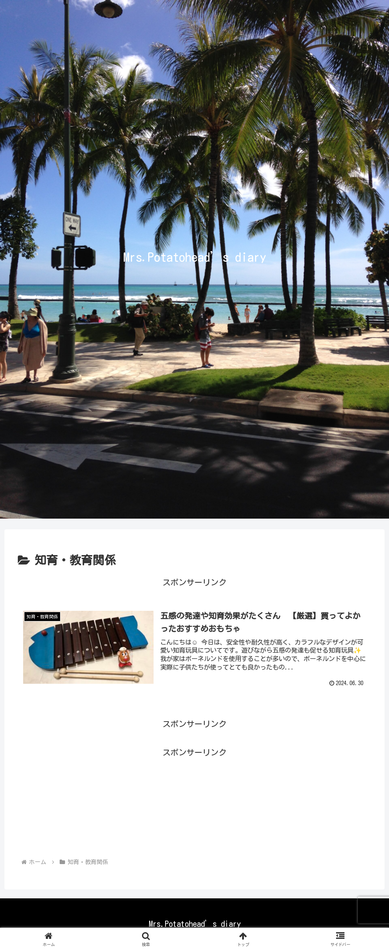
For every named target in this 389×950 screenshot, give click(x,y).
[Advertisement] (194, 801)
